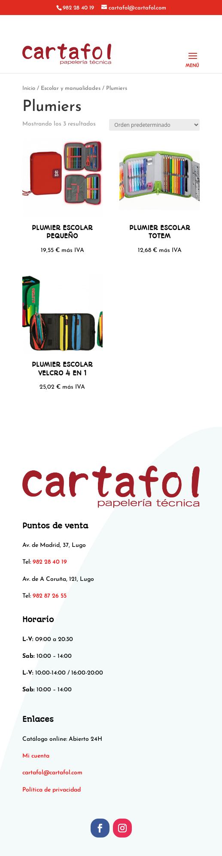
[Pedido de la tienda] (154, 125)
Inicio (28, 88)
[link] (52, 773)
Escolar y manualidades (70, 88)
